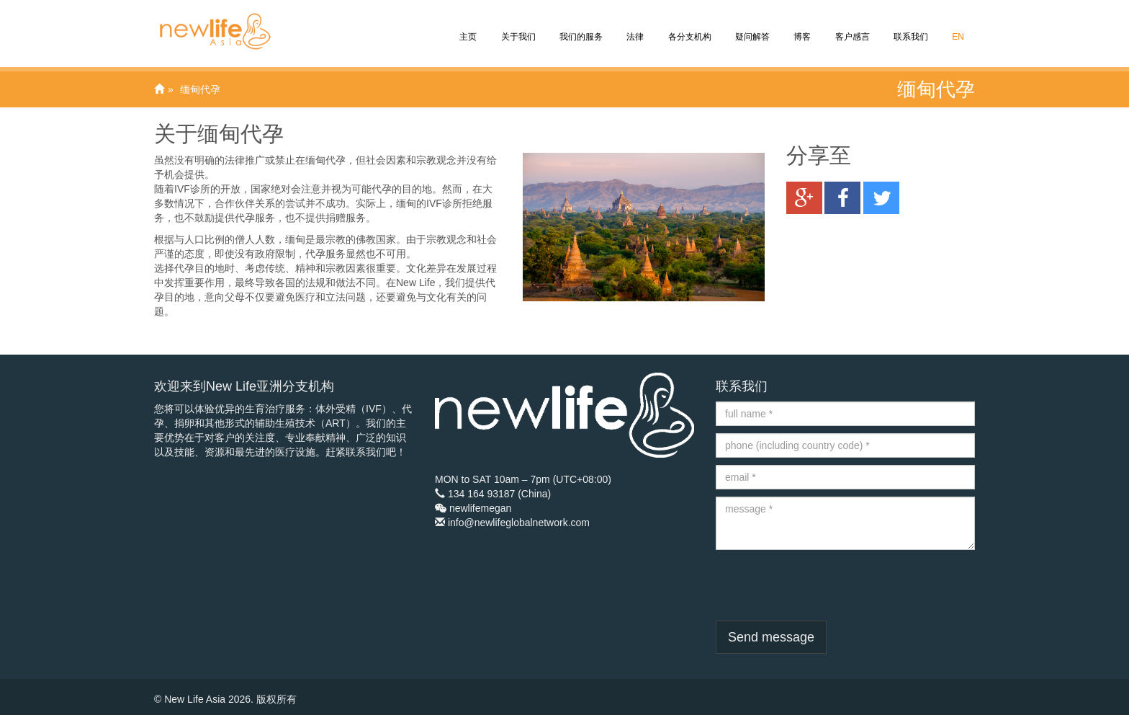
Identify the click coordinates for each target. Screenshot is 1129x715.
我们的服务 (580, 27)
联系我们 (909, 27)
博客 (801, 27)
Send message (771, 637)
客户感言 (850, 27)
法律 (634, 27)
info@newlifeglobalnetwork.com (519, 522)
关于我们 (516, 27)
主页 (467, 27)
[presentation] (825, 585)
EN (957, 27)
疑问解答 (751, 27)
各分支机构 (688, 27)
